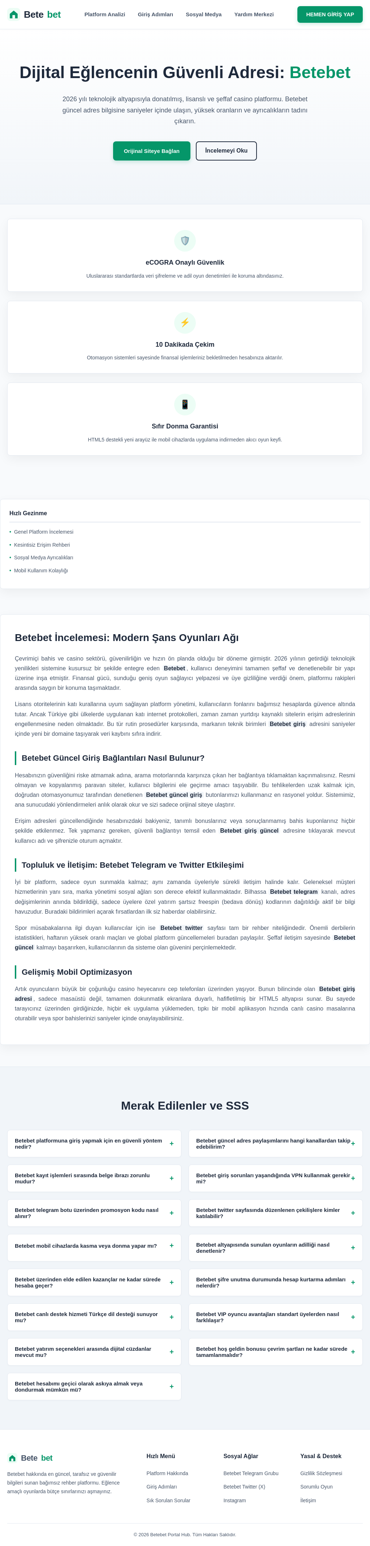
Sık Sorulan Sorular (168, 1500)
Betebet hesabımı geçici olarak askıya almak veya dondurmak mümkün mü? (94, 1386)
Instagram (234, 1500)
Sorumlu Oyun (316, 1487)
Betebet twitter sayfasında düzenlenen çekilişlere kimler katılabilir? (275, 1213)
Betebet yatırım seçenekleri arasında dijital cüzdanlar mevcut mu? (94, 1352)
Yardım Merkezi (254, 14)
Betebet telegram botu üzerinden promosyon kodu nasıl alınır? (94, 1213)
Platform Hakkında (167, 1473)
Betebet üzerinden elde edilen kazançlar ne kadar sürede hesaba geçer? (94, 1282)
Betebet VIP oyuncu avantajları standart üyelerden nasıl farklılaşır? (275, 1317)
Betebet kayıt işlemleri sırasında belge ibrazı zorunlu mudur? (94, 1178)
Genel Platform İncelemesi (43, 532)
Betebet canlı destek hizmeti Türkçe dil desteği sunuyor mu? (94, 1317)
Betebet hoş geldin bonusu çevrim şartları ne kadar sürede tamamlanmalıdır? (275, 1352)
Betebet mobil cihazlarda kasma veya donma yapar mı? (94, 1246)
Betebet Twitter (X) (244, 1487)
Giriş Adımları (155, 14)
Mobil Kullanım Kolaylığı (41, 570)
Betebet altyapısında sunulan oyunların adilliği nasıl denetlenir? (275, 1248)
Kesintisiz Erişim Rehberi (42, 545)
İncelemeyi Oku (226, 151)
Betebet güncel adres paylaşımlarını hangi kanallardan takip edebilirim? (275, 1143)
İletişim (308, 1500)
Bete (34, 14)
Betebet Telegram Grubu (250, 1473)
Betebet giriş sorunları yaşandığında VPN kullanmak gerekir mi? (275, 1178)
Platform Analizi (105, 14)
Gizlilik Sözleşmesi (321, 1473)
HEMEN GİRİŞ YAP (330, 14)
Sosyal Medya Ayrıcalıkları (43, 557)
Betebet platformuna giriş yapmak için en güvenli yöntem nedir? (94, 1143)
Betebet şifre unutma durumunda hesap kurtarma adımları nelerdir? (275, 1282)
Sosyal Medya (203, 14)
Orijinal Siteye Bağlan (152, 151)
